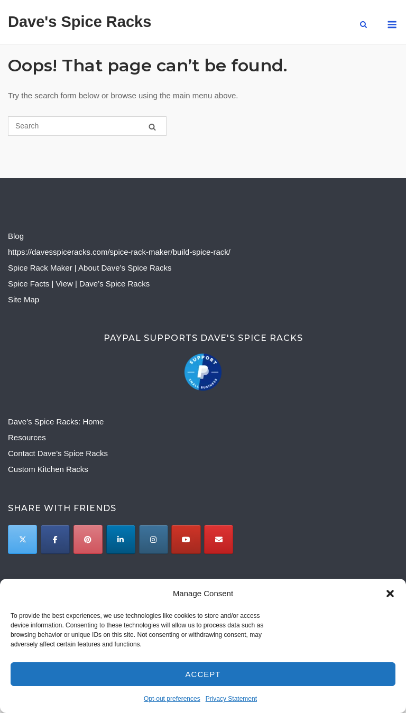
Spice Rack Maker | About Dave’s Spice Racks (90, 267)
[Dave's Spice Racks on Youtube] (185, 539)
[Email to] (218, 539)
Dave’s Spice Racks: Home (56, 421)
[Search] (152, 126)
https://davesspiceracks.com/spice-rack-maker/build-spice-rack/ (119, 251)
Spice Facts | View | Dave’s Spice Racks (79, 283)
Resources (27, 437)
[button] (390, 593)
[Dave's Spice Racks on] (251, 539)
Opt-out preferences (172, 698)
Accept (203, 674)
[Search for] (87, 126)
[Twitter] (22, 539)
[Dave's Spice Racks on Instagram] (153, 539)
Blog (16, 236)
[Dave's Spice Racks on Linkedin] (120, 539)
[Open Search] (363, 25)
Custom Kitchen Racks (48, 469)
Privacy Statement (231, 698)
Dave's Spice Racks (79, 21)
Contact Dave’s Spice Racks (58, 453)
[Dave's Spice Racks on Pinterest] (88, 539)
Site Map (23, 299)
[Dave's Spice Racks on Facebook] (55, 539)
